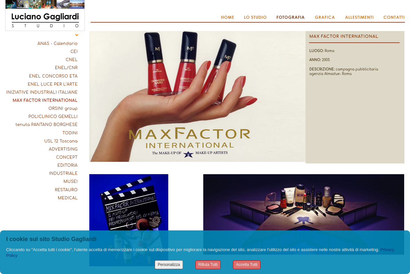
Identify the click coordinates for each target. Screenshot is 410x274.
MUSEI (70, 181)
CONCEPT (67, 157)
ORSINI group (63, 108)
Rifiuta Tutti (208, 264)
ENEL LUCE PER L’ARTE (53, 84)
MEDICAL (68, 198)
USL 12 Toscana (61, 141)
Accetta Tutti (246, 264)
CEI (74, 51)
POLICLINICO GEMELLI (53, 116)
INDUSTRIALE (63, 173)
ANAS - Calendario (58, 43)
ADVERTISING (63, 149)
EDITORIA (68, 165)
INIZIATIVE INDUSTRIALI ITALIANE (42, 92)
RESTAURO (66, 190)
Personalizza (169, 264)
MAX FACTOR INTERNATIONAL (45, 100)
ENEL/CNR (66, 68)
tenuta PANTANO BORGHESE (47, 124)
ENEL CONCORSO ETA (53, 76)
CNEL (72, 60)
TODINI (70, 133)
